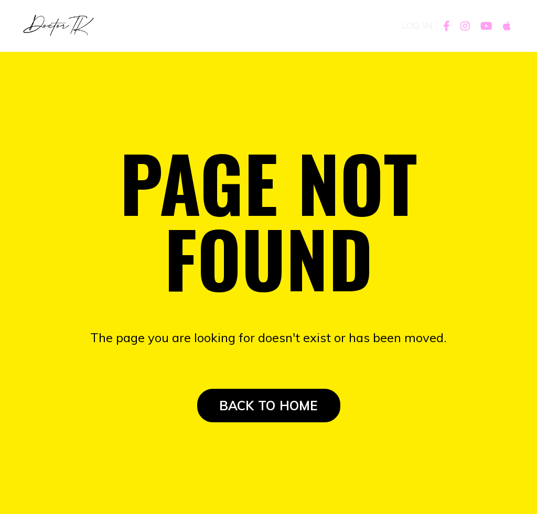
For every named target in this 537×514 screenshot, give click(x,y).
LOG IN (417, 25)
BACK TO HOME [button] (268, 405)
